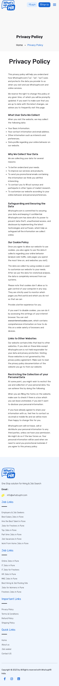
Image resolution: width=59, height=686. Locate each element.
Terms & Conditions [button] (10, 614)
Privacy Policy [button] (7, 609)
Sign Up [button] (44, 4)
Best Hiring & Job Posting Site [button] (15, 583)
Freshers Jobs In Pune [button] (11, 592)
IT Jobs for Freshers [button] (10, 570)
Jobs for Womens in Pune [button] (13, 587)
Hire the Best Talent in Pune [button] (13, 521)
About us (5, 645)
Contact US (6, 654)
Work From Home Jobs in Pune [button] (15, 543)
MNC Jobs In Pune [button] (9, 579)
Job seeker (6, 649)
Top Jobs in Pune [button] (9, 530)
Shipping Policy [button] (8, 623)
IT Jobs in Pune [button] (8, 565)
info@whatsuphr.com (14, 495)
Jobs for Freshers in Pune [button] (13, 526)
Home (19, 45)
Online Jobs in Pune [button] (10, 561)
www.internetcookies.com (20, 320)
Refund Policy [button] (7, 618)
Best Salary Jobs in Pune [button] (12, 517)
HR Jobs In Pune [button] (9, 574)
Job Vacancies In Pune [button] (11, 539)
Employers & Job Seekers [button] (13, 512)
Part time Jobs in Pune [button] (11, 534)
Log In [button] (32, 4)
